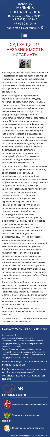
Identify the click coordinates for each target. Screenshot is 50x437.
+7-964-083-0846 (25, 23)
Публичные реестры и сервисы (23, 428)
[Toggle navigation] (25, 35)
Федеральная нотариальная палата (25, 404)
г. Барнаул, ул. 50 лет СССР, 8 (25, 16)
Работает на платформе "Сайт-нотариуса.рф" (29, 435)
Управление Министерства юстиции (20, 416)
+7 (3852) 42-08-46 (25, 19)
